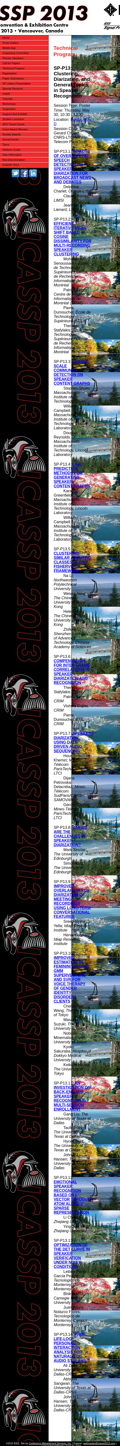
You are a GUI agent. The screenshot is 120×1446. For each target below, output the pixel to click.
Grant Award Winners (15, 129)
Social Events (10, 139)
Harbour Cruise (11, 149)
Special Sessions (12, 88)
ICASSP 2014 (10, 164)
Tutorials (7, 98)
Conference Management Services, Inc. (50, 1443)
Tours (5, 144)
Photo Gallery (10, 42)
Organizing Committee (15, 53)
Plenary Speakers (13, 58)
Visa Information (12, 154)
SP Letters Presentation (16, 83)
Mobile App (9, 47)
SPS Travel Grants (13, 124)
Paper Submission (13, 78)
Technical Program (13, 68)
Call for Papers (11, 63)
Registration (9, 73)
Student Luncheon (13, 119)
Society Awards (11, 134)
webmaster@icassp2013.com (99, 1443)
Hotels (6, 93)
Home (5, 37)
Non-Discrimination (13, 159)
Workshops (9, 103)
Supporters (9, 109)
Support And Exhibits (14, 114)
